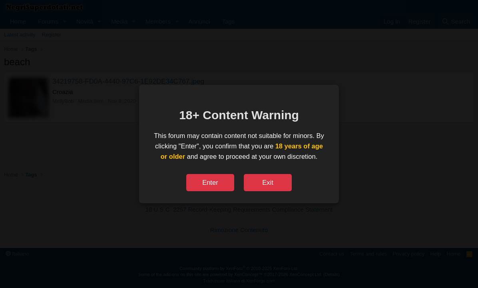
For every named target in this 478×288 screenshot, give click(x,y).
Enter (210, 182)
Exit (267, 182)
